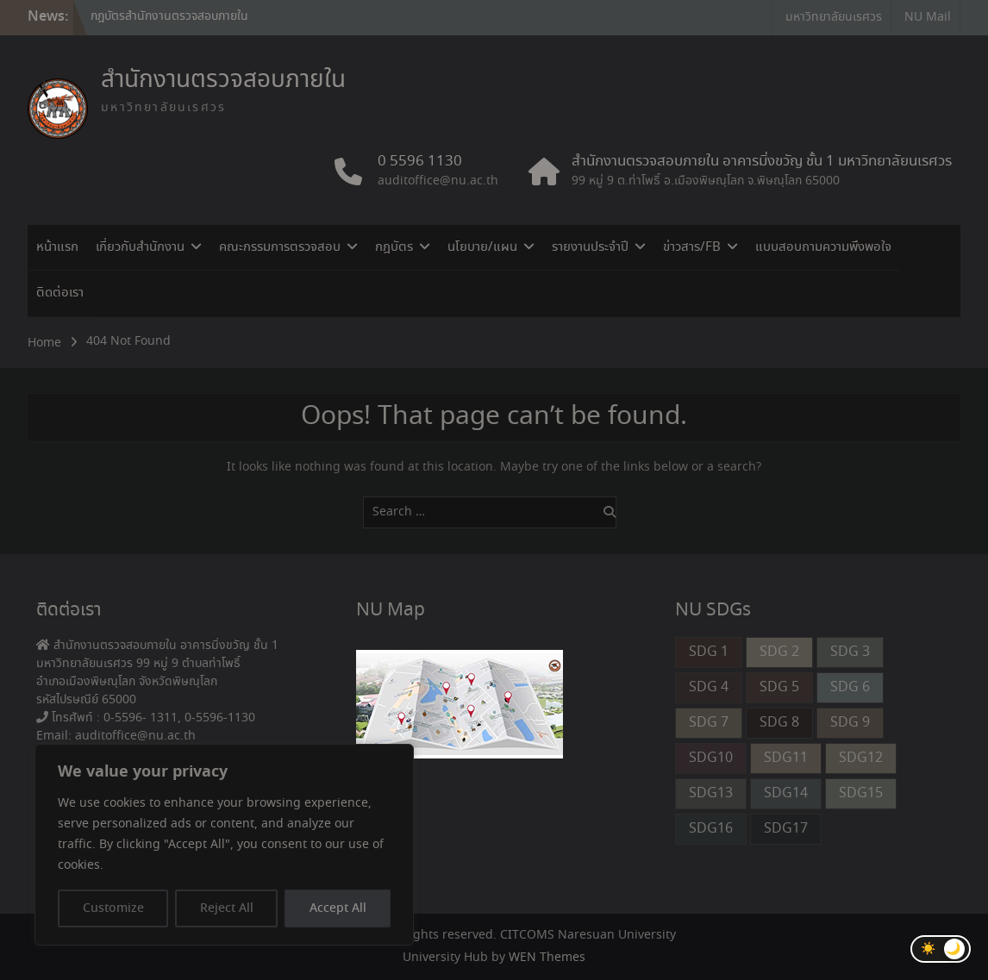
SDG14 (786, 793)
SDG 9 (850, 723)
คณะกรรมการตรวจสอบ (280, 247)
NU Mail (927, 17)
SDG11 (786, 758)
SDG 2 (779, 652)
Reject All (226, 908)
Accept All (338, 908)
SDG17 (786, 829)
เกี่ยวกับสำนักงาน (140, 247)
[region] (224, 845)
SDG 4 (708, 687)
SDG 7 (708, 723)
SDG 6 (850, 687)
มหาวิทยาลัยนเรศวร (833, 17)
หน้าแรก (57, 247)
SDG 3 (850, 652)
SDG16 (711, 829)
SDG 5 (779, 687)
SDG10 (711, 758)
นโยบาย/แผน (482, 247)
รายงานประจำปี (590, 247)
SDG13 (711, 793)
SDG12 (861, 758)
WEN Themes (547, 957)
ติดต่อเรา (60, 293)
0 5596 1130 (420, 162)
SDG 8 (779, 723)
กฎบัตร (394, 247)
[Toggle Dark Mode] (940, 949)
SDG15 (861, 793)
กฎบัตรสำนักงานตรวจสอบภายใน (169, 16)
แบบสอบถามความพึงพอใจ (823, 247)
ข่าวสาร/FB (692, 247)
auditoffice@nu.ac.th (438, 181)
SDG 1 (708, 652)
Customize (113, 908)
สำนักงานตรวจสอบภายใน (223, 80)
